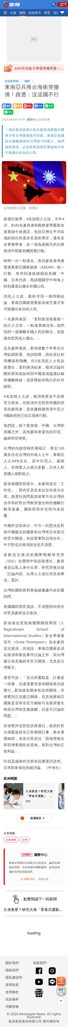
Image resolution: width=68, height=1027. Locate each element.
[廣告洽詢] (61, 990)
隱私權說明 (12, 977)
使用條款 (12, 992)
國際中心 (32, 119)
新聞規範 (12, 984)
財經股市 (35, 13)
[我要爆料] (61, 981)
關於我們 (12, 963)
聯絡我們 (12, 970)
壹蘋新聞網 (12, 81)
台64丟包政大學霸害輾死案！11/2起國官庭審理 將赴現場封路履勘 (39, 69)
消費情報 (12, 1006)
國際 (22, 13)
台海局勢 (11, 839)
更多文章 (44, 879)
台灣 (24, 839)
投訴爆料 (12, 999)
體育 (47, 13)
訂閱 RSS (27, 879)
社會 (13, 13)
